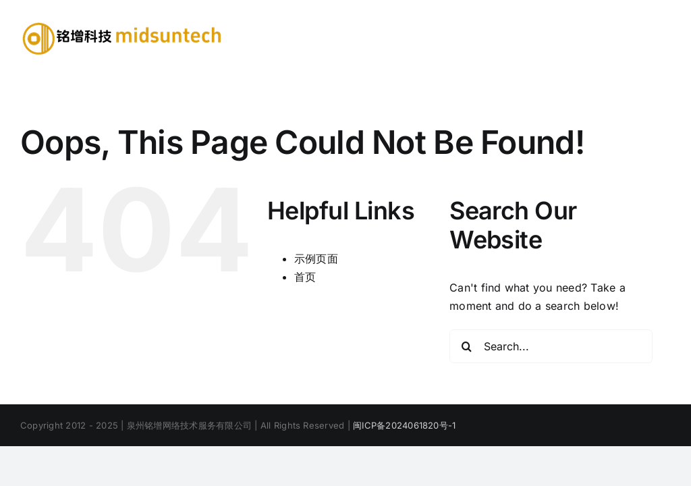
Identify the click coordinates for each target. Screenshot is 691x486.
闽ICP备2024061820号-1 (404, 425)
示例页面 (316, 258)
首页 (305, 277)
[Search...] (551, 346)
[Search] (466, 346)
